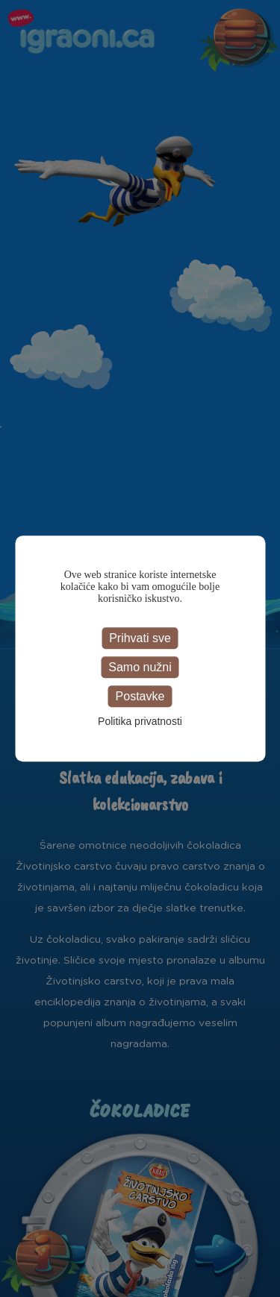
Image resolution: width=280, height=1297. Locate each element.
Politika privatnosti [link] (140, 721)
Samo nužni (140, 667)
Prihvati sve (140, 638)
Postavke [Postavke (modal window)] (140, 696)
